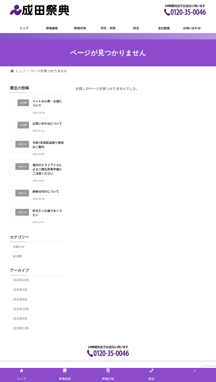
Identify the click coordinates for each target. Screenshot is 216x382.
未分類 (17, 256)
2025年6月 (20, 299)
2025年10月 (21, 280)
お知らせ (19, 246)
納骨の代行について (45, 191)
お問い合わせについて (47, 123)
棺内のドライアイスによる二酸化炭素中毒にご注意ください (47, 169)
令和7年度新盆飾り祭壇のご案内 (48, 144)
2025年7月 (20, 289)
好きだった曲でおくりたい (47, 212)
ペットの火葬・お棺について (47, 103)
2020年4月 (20, 318)
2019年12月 (21, 328)
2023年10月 (21, 309)
